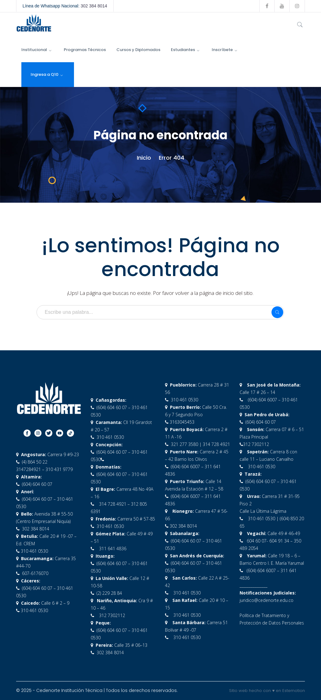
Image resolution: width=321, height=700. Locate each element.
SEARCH (277, 312)
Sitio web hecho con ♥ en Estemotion (267, 691)
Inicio (144, 158)
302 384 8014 (93, 5)
